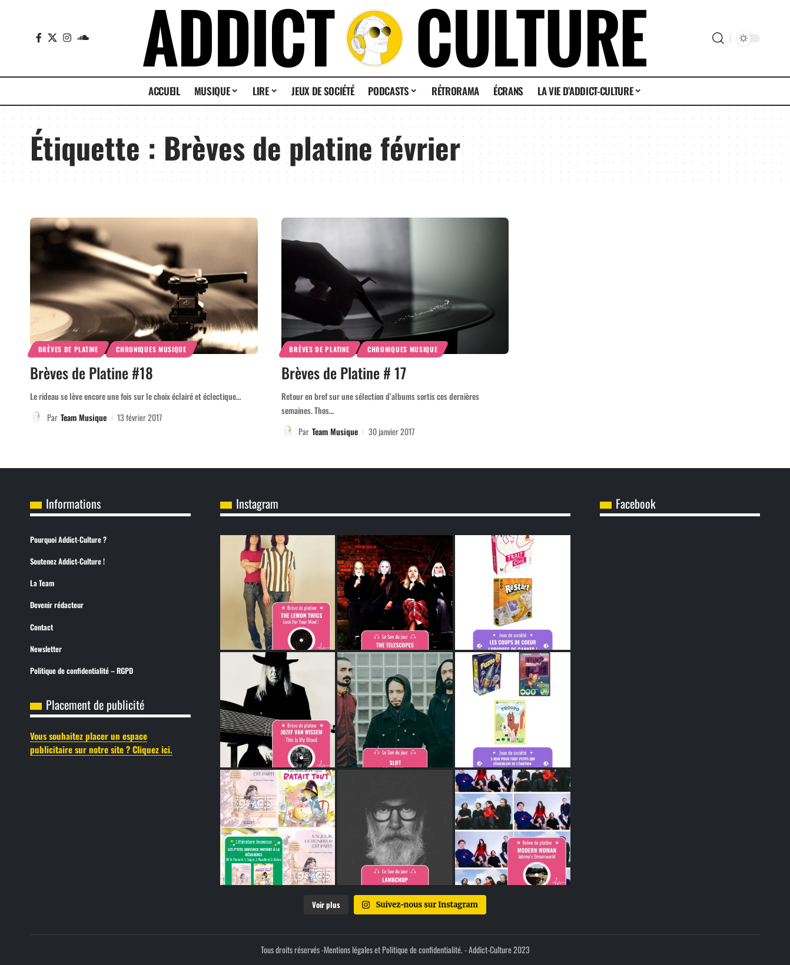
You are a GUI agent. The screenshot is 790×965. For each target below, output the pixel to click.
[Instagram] (67, 37)
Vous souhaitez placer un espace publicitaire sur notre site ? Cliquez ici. (101, 742)
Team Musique (84, 417)
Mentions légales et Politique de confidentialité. (393, 949)
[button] (718, 38)
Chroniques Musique (151, 349)
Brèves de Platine (68, 349)
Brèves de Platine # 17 (343, 372)
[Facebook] (39, 37)
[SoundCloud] (83, 37)
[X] (52, 37)
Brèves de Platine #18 (91, 372)
